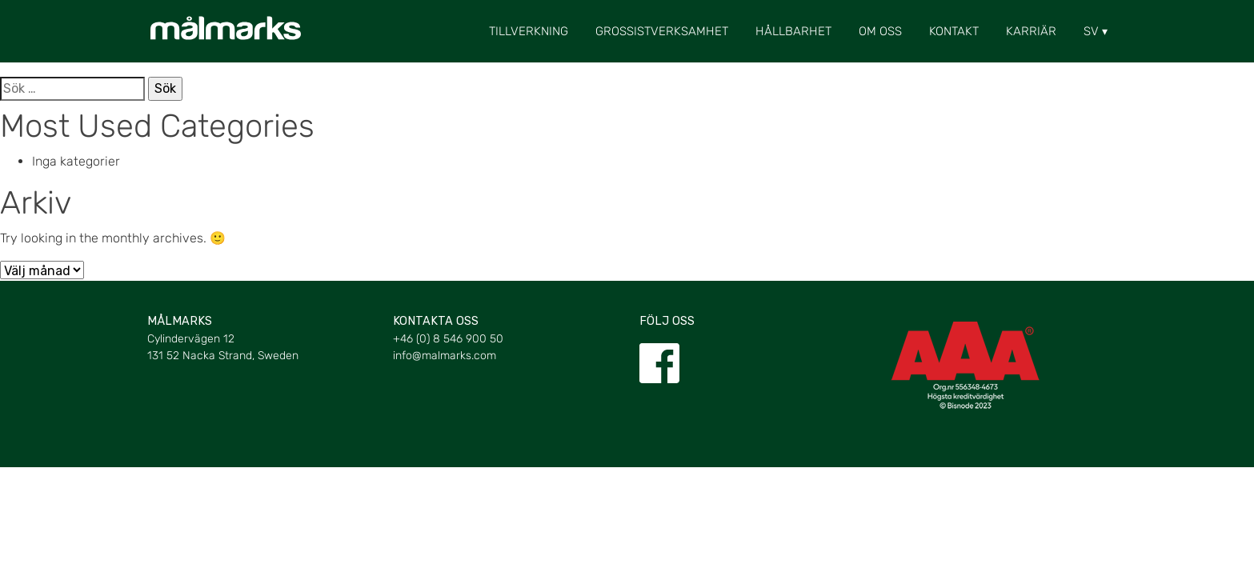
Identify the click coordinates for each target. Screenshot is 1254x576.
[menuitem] (1091, 31)
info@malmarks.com (444, 355)
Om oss (880, 31)
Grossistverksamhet (661, 31)
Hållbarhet (793, 31)
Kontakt (954, 31)
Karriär (1031, 31)
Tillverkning (528, 31)
